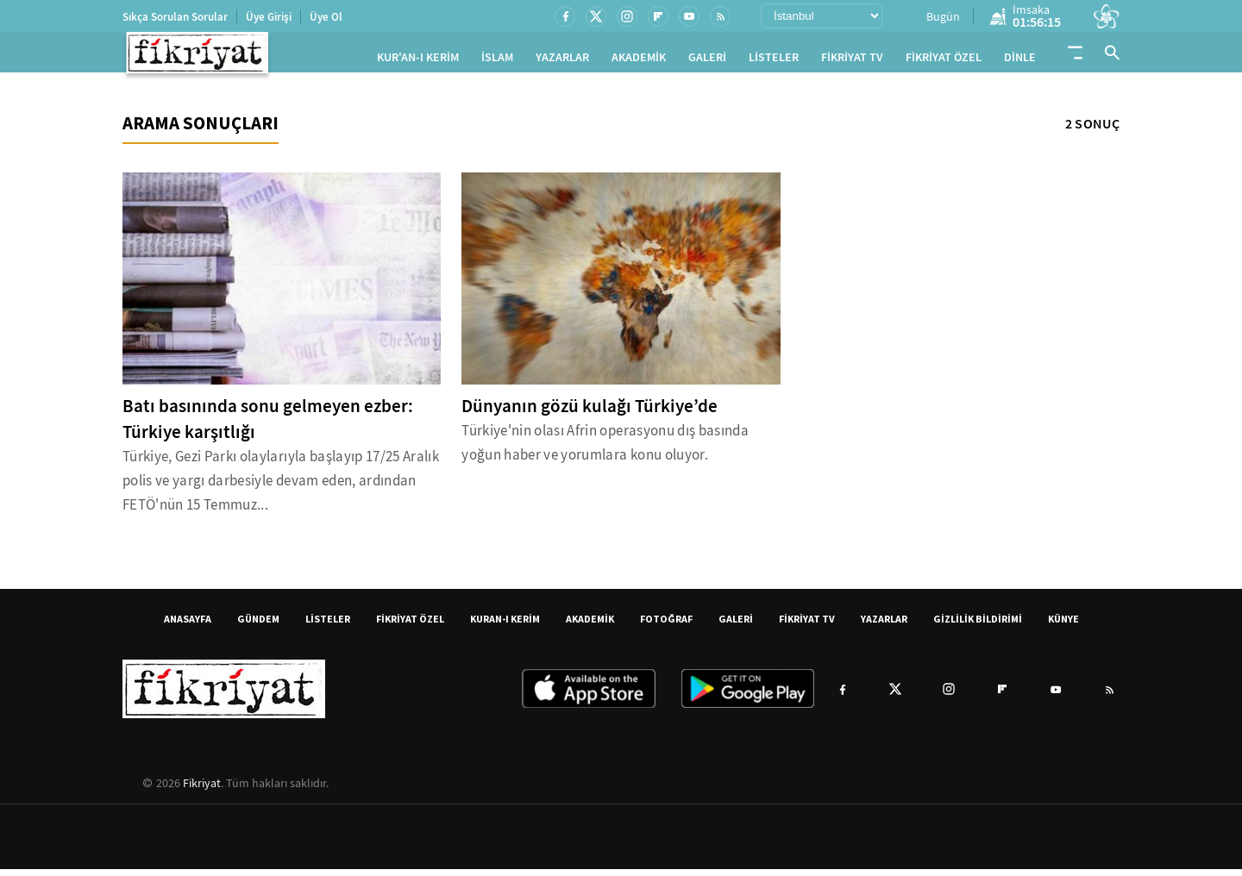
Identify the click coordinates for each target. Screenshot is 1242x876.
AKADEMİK (639, 61)
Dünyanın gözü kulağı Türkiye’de (589, 413)
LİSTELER (774, 61)
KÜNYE (1063, 625)
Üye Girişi (269, 16)
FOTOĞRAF (666, 625)
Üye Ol (326, 16)
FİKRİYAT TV (852, 61)
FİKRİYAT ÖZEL (944, 61)
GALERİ (707, 61)
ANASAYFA (187, 625)
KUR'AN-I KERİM (418, 61)
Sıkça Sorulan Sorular (175, 16)
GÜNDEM (258, 625)
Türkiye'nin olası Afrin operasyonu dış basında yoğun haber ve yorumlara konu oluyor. (605, 450)
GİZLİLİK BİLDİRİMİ (977, 625)
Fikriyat (202, 790)
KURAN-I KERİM (505, 625)
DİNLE (1020, 61)
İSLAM (497, 61)
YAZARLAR (562, 61)
